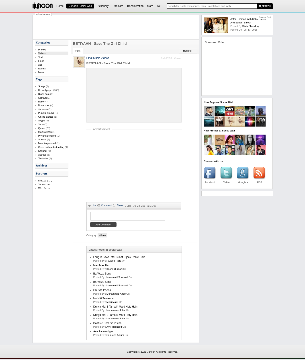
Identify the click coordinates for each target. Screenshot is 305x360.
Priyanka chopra (47, 135)
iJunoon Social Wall (80, 6)
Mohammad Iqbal (115, 311)
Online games (45, 116)
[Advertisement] (116, 27)
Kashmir (42, 151)
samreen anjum (115, 336)
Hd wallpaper (45, 90)
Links (41, 61)
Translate (117, 6)
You (159, 6)
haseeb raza (113, 262)
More (150, 6)
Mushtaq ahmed (47, 143)
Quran (41, 128)
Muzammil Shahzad (117, 278)
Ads (40, 64)
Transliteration (135, 6)
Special (42, 139)
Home (60, 6)
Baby (41, 101)
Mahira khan (45, 132)
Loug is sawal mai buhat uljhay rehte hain (119, 258)
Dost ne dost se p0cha (107, 324)
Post (78, 50)
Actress (42, 154)
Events (42, 68)
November (44, 105)
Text (40, 57)
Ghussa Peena (102, 291)
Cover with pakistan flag (51, 147)
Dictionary (102, 6)
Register (187, 50)
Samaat (42, 97)
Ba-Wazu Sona (102, 275)
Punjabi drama (46, 113)
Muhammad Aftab (116, 295)
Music (41, 72)
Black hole (44, 94)
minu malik (112, 303)
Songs (41, 86)
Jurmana (43, 109)
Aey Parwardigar (103, 332)
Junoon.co (44, 184)
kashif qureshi (114, 270)
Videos (42, 53)
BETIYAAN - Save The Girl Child (108, 63)
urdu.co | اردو (45, 180)
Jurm (41, 124)
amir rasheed (114, 328)
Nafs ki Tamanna (103, 299)
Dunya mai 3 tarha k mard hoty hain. (115, 308)
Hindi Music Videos (97, 58)
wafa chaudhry (250, 26)
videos (102, 236)
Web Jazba (44, 188)
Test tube (43, 158)
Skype (41, 120)
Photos (42, 49)
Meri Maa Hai (101, 266)
